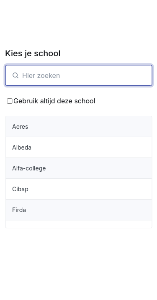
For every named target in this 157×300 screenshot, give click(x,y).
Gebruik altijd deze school (51, 101)
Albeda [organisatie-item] (21, 147)
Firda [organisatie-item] (19, 209)
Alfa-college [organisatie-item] (29, 168)
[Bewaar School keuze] (9, 101)
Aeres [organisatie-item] (20, 126)
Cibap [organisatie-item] (20, 188)
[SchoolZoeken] (78, 75)
